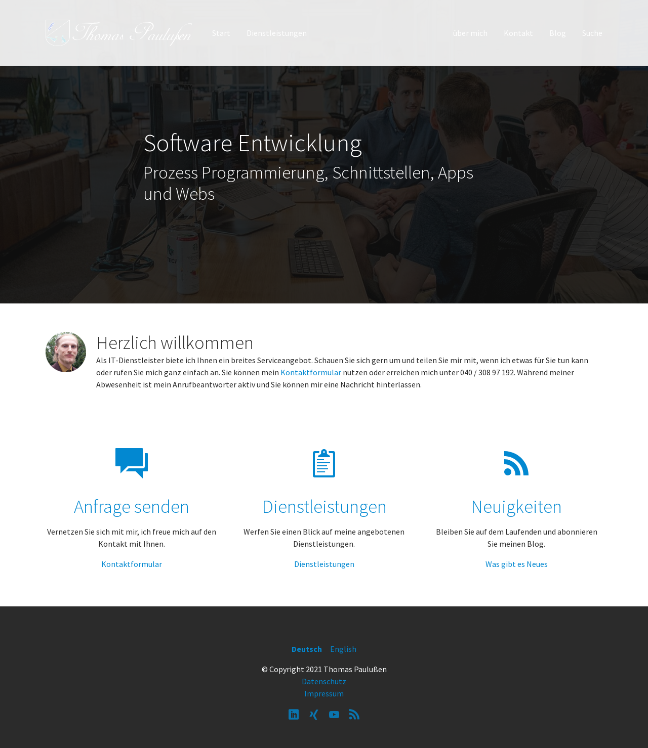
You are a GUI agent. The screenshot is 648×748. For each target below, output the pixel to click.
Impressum (324, 693)
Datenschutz (324, 681)
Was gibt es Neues (516, 564)
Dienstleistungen (324, 564)
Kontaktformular (310, 372)
